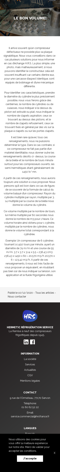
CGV (30, 375)
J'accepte (30, 458)
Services (30, 364)
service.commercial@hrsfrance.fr (30, 416)
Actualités (30, 369)
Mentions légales (30, 380)
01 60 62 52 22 (30, 407)
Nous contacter (17, 296)
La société (30, 359)
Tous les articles (44, 292)
